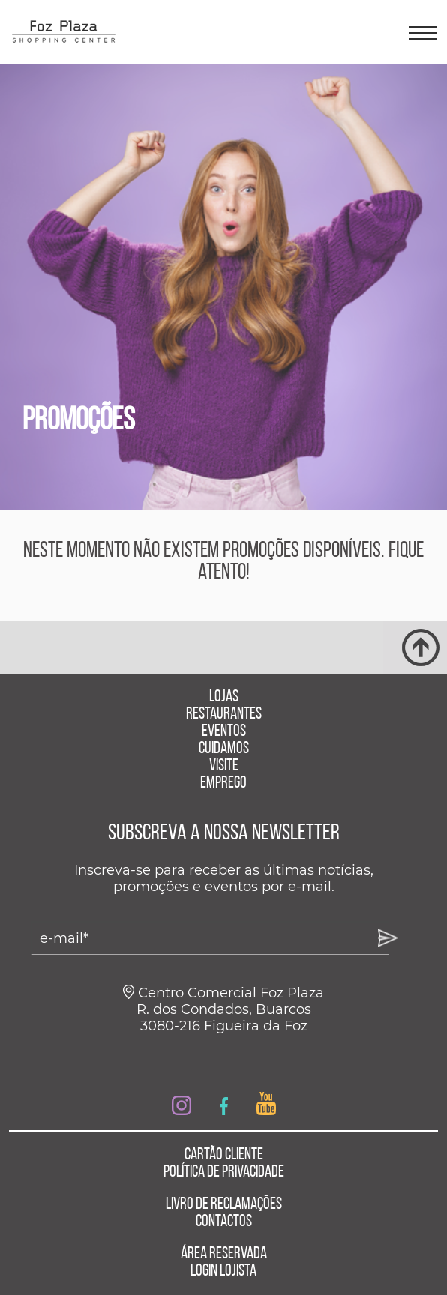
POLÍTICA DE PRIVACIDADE (224, 1172)
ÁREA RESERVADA (224, 1254)
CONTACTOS (224, 1222)
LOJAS (223, 697)
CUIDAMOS (224, 749)
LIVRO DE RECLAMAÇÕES (224, 1204)
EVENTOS (224, 731)
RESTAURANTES (224, 714)
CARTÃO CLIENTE (223, 1155)
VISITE (223, 766)
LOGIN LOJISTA (223, 1271)
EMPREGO (223, 783)
